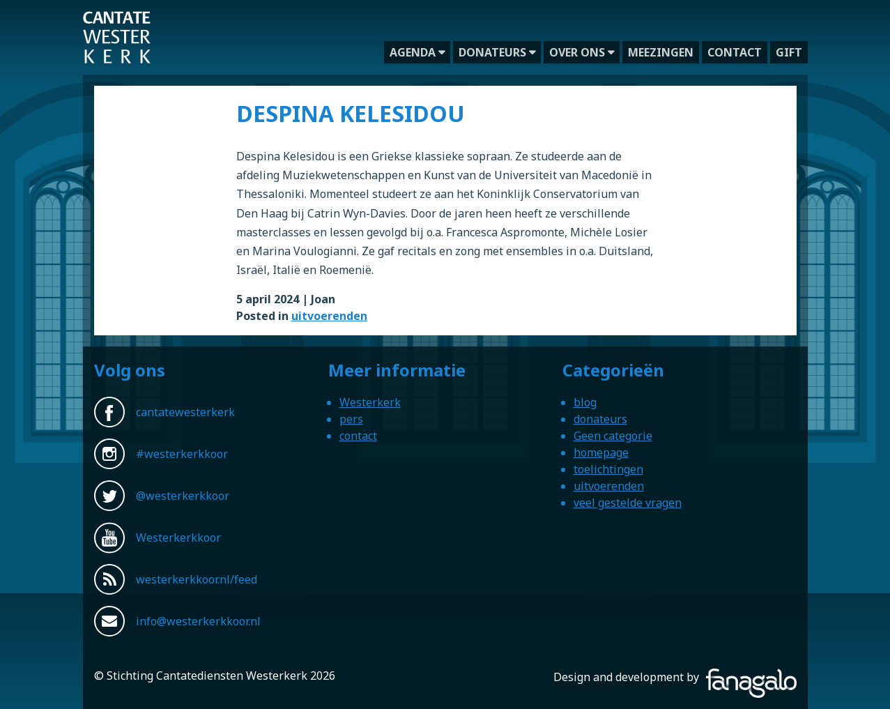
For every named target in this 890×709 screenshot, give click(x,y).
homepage (601, 452)
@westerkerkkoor (182, 495)
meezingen (660, 52)
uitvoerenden (329, 315)
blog (585, 402)
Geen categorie (613, 435)
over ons (577, 52)
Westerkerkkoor (117, 20)
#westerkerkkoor (182, 454)
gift (789, 52)
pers (351, 419)
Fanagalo (773, 677)
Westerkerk (370, 402)
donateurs (492, 52)
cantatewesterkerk (185, 412)
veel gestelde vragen (628, 502)
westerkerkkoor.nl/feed (196, 579)
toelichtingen (608, 469)
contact (734, 52)
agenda (413, 52)
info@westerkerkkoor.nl (198, 621)
